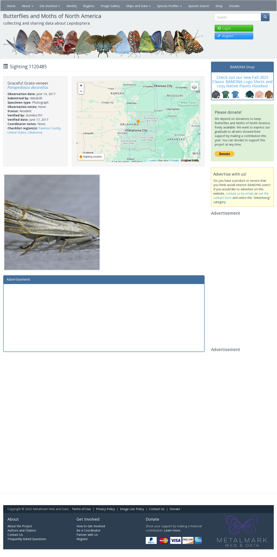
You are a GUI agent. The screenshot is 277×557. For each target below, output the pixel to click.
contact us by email (239, 193)
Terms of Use (81, 509)
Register (82, 539)
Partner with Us (87, 535)
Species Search (198, 6)
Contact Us (157, 509)
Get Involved (50, 6)
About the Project (19, 526)
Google (174, 160)
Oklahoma (35, 132)
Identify (71, 6)
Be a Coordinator (88, 530)
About (27, 6)
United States (16, 132)
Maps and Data (138, 6)
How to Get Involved (90, 526)
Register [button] (225, 36)
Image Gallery (110, 6)
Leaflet (152, 160)
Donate (234, 6)
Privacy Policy (105, 509)
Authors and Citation (21, 530)
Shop (219, 6)
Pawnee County (49, 128)
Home (11, 6)
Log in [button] (224, 28)
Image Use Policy (132, 509)
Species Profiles (169, 6)
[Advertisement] (104, 317)
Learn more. (172, 530)
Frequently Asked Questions (26, 539)
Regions (88, 6)
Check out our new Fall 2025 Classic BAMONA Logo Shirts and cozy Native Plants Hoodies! (242, 81)
